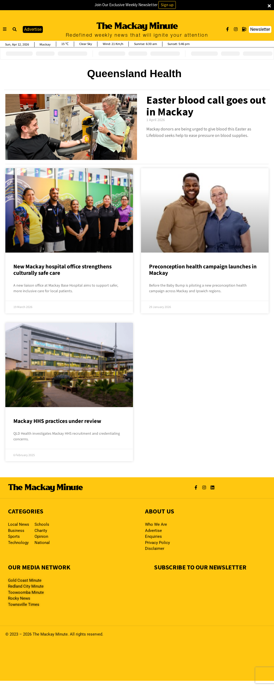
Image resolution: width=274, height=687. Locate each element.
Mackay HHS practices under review (57, 421)
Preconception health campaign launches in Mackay (203, 269)
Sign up (167, 5)
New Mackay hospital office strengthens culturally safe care (62, 269)
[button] (15, 29)
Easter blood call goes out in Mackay (206, 105)
